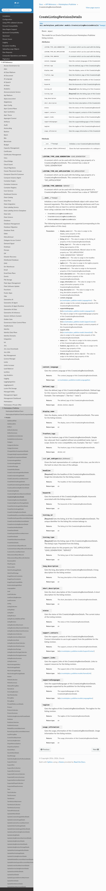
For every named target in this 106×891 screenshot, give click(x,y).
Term (8, 789)
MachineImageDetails (13, 667)
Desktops (7, 247)
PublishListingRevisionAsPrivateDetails (18, 716)
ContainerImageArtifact (14, 460)
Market (9, 676)
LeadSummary (11, 600)
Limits (6, 362)
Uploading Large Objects (11, 49)
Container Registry (10, 187)
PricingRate (10, 701)
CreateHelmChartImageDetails (16, 481)
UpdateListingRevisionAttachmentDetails (19, 838)
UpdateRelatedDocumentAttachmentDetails (20, 859)
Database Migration (10, 227)
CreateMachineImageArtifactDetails (17, 506)
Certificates (8, 151)
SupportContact (12, 762)
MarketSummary (12, 682)
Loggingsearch (8, 385)
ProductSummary (12, 713)
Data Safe (7, 214)
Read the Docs (79, 762)
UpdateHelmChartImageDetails (16, 826)
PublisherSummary (12, 725)
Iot (5, 342)
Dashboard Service (10, 194)
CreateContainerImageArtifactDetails (18, 472)
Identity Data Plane (10, 332)
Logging (5, 42)
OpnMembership (12, 695)
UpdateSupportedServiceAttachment (18, 877)
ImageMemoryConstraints (14, 576)
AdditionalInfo (11, 424)
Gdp (5, 296)
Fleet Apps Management (12, 283)
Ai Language (8, 79)
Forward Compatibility (10, 26)
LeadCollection (11, 594)
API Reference (6, 62)
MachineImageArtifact (13, 664)
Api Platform (8, 95)
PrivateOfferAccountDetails (15, 704)
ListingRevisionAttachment (15, 625)
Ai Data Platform (9, 72)
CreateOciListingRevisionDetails (16, 512)
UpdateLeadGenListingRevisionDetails (18, 832)
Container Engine (10, 181)
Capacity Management (11, 148)
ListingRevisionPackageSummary (16, 655)
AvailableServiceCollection (15, 436)
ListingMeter (11, 609)
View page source (93, 8)
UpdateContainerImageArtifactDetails (18, 816)
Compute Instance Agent (12, 178)
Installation (6, 16)
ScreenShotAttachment (14, 737)
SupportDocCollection (14, 768)
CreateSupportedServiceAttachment (17, 533)
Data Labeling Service (11, 207)
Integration (7, 339)
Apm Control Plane (10, 108)
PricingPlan (10, 698)
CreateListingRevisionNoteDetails (17, 500)
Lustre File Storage (10, 388)
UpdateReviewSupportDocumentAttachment (20, 862)
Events (6, 276)
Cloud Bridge (8, 161)
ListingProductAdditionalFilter (16, 618)
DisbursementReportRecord (15, 554)
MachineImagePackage (14, 670)
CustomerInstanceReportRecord (16, 545)
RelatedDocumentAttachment (16, 728)
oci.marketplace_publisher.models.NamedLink (75, 673)
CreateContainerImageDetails (15, 475)
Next (96, 749)
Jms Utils (7, 352)
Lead (8, 591)
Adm (5, 69)
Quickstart (6, 36)
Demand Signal (9, 243)
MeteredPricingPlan (13, 686)
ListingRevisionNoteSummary (16, 646)
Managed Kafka (9, 392)
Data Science (8, 217)
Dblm (6, 234)
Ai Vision (7, 85)
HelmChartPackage (12, 573)
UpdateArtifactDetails (13, 813)
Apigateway (8, 102)
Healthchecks (8, 326)
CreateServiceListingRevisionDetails (17, 524)
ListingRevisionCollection (14, 634)
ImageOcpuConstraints (14, 579)
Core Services (8, 191)
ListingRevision (11, 621)
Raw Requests (7, 52)
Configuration (7, 19)
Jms (5, 346)
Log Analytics (8, 375)
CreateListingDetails (13, 491)
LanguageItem (11, 588)
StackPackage (11, 756)
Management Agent (10, 395)
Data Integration (9, 204)
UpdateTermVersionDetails (15, 883)
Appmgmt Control (10, 118)
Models (7, 418)
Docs (41, 4)
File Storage (8, 280)
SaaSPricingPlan (12, 734)
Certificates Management (12, 154)
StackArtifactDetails (13, 753)
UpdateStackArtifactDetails (15, 871)
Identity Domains (10, 336)
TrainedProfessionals (13, 810)
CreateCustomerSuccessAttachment (17, 478)
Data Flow (7, 201)
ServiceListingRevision (13, 740)
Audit (6, 125)
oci (17, 3)
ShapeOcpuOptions (13, 746)
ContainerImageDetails (14, 463)
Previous (45, 749)
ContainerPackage (12, 466)
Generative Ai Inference (12, 313)
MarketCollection (12, 679)
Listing (9, 603)
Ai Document (8, 75)
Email (6, 270)
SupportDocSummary (13, 771)
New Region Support (10, 29)
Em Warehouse (9, 267)
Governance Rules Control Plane (15, 322)
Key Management (10, 355)
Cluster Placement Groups (13, 171)
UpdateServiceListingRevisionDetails (18, 868)
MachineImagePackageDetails (16, 673)
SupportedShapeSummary (15, 786)
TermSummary (11, 795)
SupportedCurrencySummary (15, 777)
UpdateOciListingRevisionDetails (17, 856)
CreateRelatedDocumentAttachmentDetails (20, 515)
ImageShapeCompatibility (14, 582)
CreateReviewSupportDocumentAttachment (20, 518)
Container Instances (10, 184)
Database (7, 220)
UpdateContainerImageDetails (16, 820)
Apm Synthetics (9, 112)
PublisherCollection (13, 722)
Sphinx (50, 762)
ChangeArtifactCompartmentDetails (17, 451)
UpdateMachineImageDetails (15, 853)
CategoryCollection (13, 445)
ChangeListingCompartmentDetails (17, 454)
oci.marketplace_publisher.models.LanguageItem (74, 380)
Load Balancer (8, 369)
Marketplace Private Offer (12, 405)
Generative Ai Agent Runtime (14, 306)
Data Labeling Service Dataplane (15, 210)
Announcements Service (12, 92)
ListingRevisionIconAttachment (16, 637)
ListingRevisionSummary (14, 658)
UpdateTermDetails (12, 880)
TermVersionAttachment (14, 801)
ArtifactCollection (12, 430)
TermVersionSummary (13, 807)
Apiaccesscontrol (9, 99)
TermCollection (11, 792)
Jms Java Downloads (11, 349)
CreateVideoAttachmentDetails (16, 539)
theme (61, 762)
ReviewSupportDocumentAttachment (18, 731)
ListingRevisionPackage (14, 649)
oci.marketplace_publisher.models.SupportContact (77, 651)
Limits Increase (9, 365)
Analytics (7, 89)
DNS (5, 263)
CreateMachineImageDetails (15, 509)
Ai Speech (7, 82)
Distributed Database (11, 260)
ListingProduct (11, 615)
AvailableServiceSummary (14, 439)
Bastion (6, 131)
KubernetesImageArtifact (14, 585)
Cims (5, 158)
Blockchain (7, 141)
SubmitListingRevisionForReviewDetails (18, 759)
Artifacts (7, 122)
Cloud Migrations (10, 168)
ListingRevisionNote (13, 640)
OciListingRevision (12, 692)
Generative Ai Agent (11, 303)
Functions (7, 290)
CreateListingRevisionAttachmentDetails (19, 494)
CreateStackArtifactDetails (15, 527)
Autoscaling (8, 128)
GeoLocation (11, 567)
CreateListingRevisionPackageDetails (18, 503)
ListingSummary (12, 661)
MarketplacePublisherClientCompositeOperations (19, 414)
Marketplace (8, 401)
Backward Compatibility (11, 32)
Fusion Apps (8, 293)
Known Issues (7, 39)
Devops (6, 250)
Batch (6, 135)
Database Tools (9, 230)
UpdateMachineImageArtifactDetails (18, 850)
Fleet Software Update (11, 286)
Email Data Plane (9, 273)
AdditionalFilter (11, 420)
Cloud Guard (8, 164)
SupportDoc (11, 765)
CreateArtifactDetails (13, 469)
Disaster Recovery (10, 257)
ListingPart (10, 612)
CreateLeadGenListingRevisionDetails (18, 487)
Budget (6, 145)
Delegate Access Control (12, 240)
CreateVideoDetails (12, 542)
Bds (5, 138)
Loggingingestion (9, 382)
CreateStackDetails (12, 530)
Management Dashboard (12, 398)
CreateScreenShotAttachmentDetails (18, 521)
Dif (5, 253)
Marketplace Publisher (10, 408)
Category (10, 442)
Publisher (10, 719)
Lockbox (7, 372)
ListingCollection (12, 606)
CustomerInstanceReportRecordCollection (19, 548)
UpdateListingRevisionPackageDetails (18, 847)
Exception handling (9, 46)
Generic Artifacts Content (12, 316)
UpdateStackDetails (13, 874)
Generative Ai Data (10, 309)
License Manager (9, 359)
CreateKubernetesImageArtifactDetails (18, 484)
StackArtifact (11, 749)
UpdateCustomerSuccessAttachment (18, 823)
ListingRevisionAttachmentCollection (18, 628)
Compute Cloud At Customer (14, 174)
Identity (6, 329)
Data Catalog (8, 197)
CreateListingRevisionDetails (15, 497)
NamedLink (10, 689)
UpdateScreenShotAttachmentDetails (18, 865)
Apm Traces (8, 115)
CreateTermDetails (12, 536)
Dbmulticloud (8, 237)
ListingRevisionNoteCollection (16, 643)
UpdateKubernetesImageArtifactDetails (18, 829)
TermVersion (10, 798)
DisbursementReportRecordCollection (18, 558)
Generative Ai (8, 299)
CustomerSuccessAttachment (16, 551)
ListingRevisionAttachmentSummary (18, 631)
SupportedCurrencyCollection (16, 774)
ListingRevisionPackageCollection (17, 652)
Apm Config (8, 105)
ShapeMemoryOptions (14, 743)
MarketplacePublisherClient (14, 411)
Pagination (6, 59)
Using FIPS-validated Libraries (13, 23)
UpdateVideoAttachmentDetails (16, 886)
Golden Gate (8, 319)
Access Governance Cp (12, 66)
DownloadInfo (11, 561)
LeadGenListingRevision (14, 597)
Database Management (12, 224)
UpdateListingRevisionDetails (15, 841)
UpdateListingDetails (13, 835)
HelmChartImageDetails (14, 570)
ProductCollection (12, 710)
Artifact (9, 427)
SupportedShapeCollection (15, 783)
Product (9, 707)
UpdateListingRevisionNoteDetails (17, 844)
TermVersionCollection (13, 804)
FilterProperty (11, 564)
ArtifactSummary (12, 433)
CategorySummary (12, 448)
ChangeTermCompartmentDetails (17, 457)
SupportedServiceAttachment (16, 780)
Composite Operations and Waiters (15, 56)
